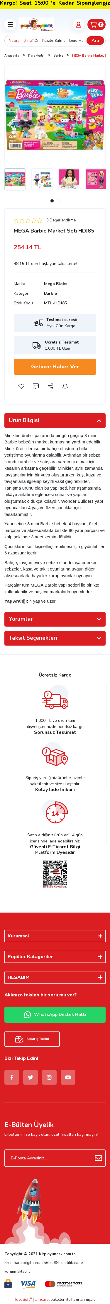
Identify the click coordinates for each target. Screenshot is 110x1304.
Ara (95, 41)
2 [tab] (58, 200)
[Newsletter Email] (55, 1158)
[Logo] (36, 24)
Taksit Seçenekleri (33, 638)
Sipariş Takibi (32, 1039)
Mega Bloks (55, 284)
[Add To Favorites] (21, 386)
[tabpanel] (14, 179)
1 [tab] (52, 200)
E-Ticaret (42, 1299)
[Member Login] (78, 24)
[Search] (55, 40)
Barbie (50, 293)
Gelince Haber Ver (55, 366)
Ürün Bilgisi (24, 420)
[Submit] (98, 1158)
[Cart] (96, 24)
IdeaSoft (23, 1299)
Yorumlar (21, 619)
